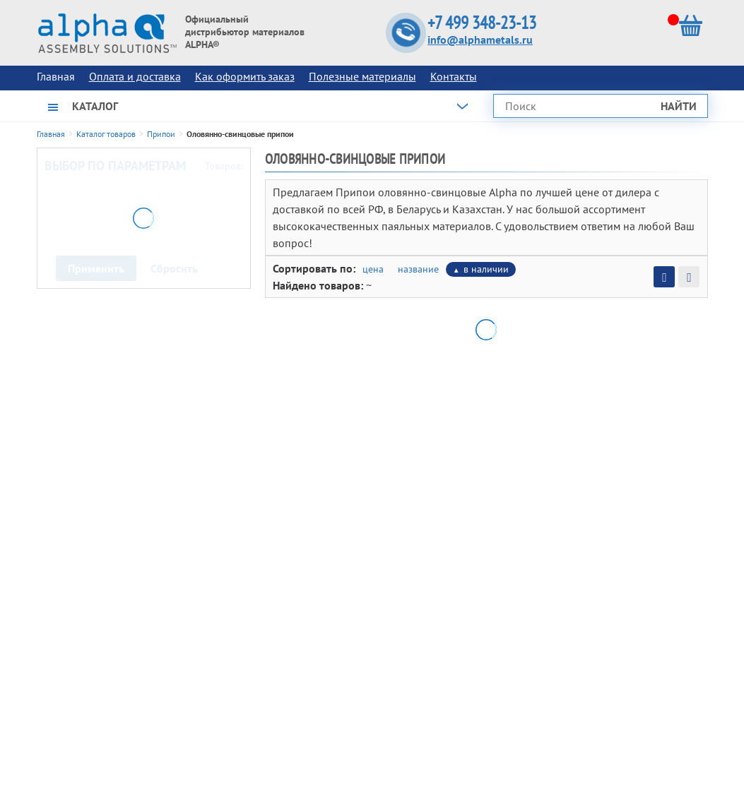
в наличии (486, 269)
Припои (161, 134)
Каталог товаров (106, 134)
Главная (51, 134)
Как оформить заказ (245, 76)
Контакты (453, 76)
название (418, 269)
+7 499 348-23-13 (481, 23)
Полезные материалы (362, 76)
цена (373, 269)
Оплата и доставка (135, 76)
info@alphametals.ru (480, 39)
